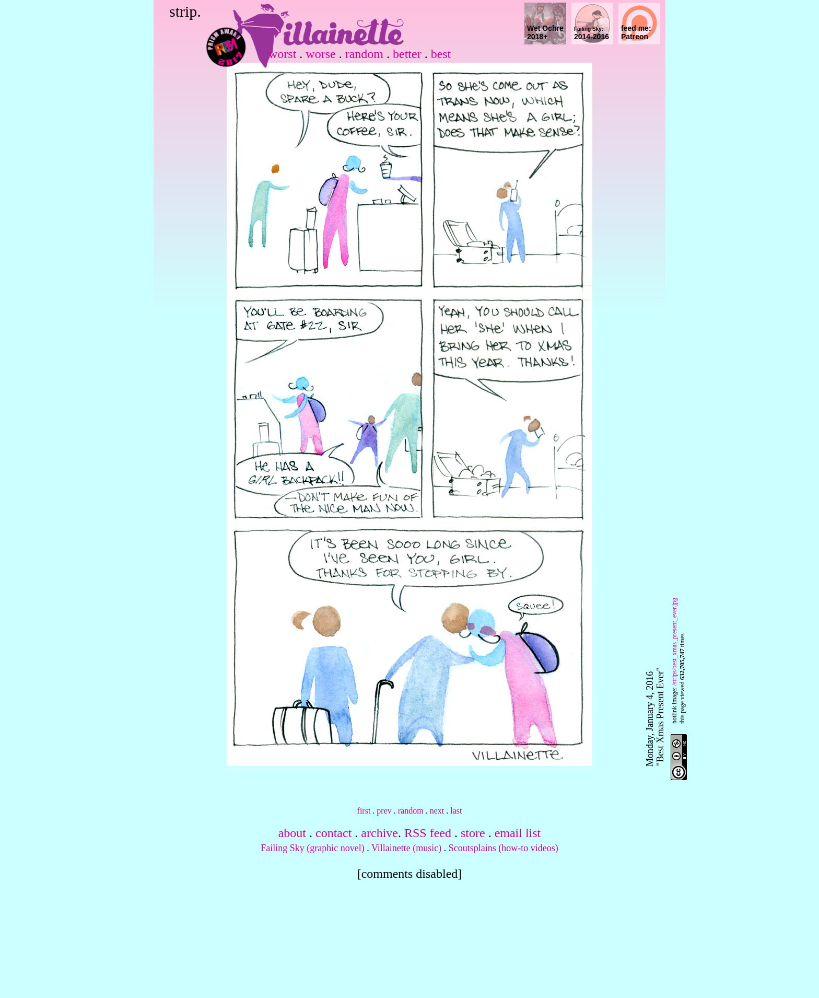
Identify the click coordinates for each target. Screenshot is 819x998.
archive (379, 833)
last (456, 810)
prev (384, 810)
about (292, 833)
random (364, 54)
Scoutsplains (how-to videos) (503, 848)
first (364, 810)
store (473, 833)
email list (518, 833)
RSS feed (427, 833)
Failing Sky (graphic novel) (312, 848)
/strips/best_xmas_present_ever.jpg (674, 642)
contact (333, 833)
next (437, 810)
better (407, 54)
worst (282, 54)
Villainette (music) (406, 848)
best (441, 54)
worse (320, 54)
